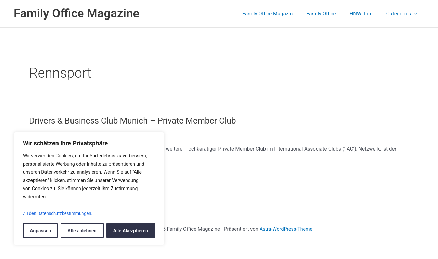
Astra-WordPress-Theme (286, 229)
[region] (89, 189)
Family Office (329, 14)
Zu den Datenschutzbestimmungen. (61, 213)
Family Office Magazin (279, 14)
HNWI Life (366, 14)
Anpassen (40, 230)
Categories (403, 13)
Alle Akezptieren (130, 230)
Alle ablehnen (82, 230)
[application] (416, 13)
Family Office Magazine (76, 14)
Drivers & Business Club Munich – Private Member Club (138, 120)
